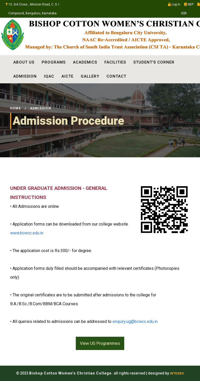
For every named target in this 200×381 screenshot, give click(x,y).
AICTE (67, 76)
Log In (174, 4)
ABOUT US (23, 62)
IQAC (49, 76)
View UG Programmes (100, 343)
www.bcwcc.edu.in (26, 232)
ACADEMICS (85, 62)
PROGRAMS (54, 62)
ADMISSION (25, 76)
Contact (116, 76)
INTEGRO (177, 373)
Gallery (90, 76)
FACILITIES (115, 62)
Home (15, 108)
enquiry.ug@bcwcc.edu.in (135, 321)
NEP (188, 4)
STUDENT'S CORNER (153, 62)
